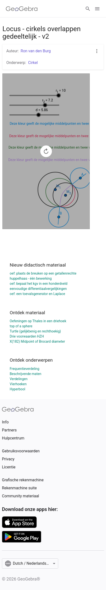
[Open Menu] (97, 9)
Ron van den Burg (36, 51)
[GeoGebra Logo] (22, 8)
